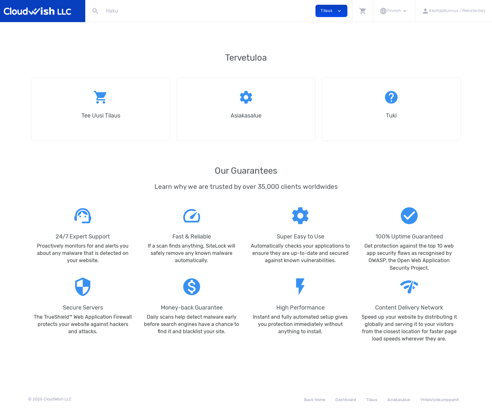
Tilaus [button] (331, 11)
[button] (362, 11)
